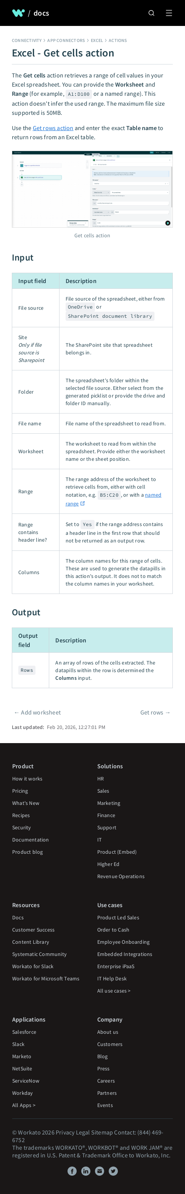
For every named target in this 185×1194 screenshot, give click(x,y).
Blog (102, 1056)
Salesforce (24, 1031)
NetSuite (22, 1068)
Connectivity (27, 40)
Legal (83, 1132)
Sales (103, 790)
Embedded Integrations (125, 954)
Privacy (65, 1132)
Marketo (21, 1056)
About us (108, 1031)
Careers (106, 1080)
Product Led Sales (118, 917)
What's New (25, 803)
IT (99, 839)
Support (106, 827)
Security (21, 827)
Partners (107, 1092)
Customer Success (33, 929)
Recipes (21, 815)
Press (103, 1068)
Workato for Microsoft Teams (45, 978)
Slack (18, 1044)
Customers (110, 1044)
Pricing (20, 790)
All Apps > (23, 1105)
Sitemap (102, 1132)
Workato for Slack (32, 966)
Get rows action (53, 128)
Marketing (109, 803)
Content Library (30, 941)
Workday (22, 1092)
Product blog (27, 851)
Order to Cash (113, 929)
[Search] (151, 13)
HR (100, 778)
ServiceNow (25, 1080)
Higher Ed (108, 864)
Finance (106, 815)
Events (105, 1105)
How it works (27, 778)
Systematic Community (39, 954)
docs (41, 13)
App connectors (66, 40)
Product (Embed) (117, 851)
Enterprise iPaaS (116, 966)
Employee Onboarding (123, 941)
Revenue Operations (121, 876)
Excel (97, 40)
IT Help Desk (112, 978)
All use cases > (114, 990)
